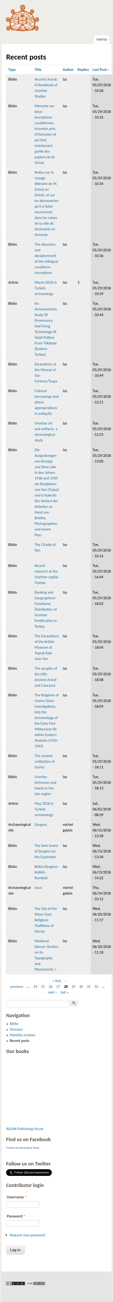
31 (89, 986)
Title (38, 69)
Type (12, 69)
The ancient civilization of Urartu (45, 761)
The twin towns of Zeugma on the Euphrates (46, 851)
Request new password (27, 1235)
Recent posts (19, 1040)
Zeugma (41, 824)
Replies (83, 69)
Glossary (16, 1029)
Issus (38, 887)
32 (96, 986)
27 (58, 986)
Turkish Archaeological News (22, 1147)
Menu (101, 39)
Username (17, 1197)
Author (68, 69)
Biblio (14, 1023)
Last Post (101, 69)
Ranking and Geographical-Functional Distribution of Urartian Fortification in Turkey (46, 609)
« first (56, 981)
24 (35, 986)
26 (50, 986)
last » (65, 992)
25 (43, 986)
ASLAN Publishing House (24, 1128)
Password (16, 1216)
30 (81, 986)
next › (52, 992)
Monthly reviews (22, 1035)
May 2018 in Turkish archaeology (44, 809)
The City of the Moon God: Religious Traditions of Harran (46, 920)
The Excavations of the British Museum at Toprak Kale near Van (47, 647)
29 (73, 986)
